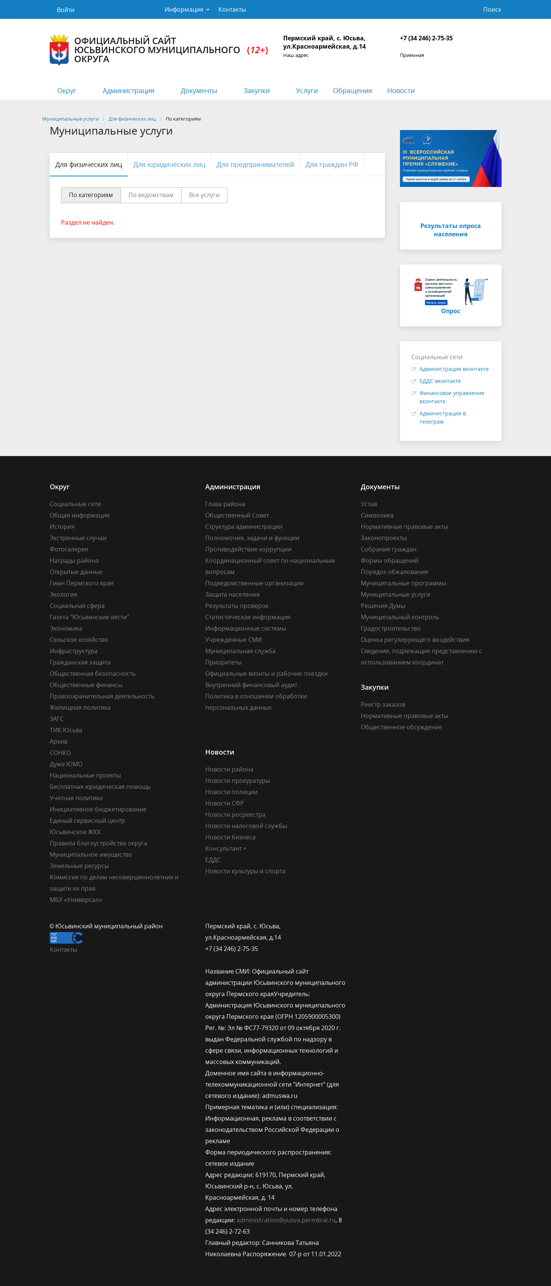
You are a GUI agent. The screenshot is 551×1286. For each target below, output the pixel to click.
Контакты (232, 9)
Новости (401, 90)
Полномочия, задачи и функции (252, 538)
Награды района (74, 560)
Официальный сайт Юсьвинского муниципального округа (159, 50)
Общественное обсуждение (401, 727)
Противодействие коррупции (248, 549)
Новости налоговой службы (246, 826)
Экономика (66, 628)
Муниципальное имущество (91, 854)
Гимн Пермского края (82, 583)
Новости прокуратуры (237, 780)
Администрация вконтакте (454, 368)
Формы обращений (389, 560)
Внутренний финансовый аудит (251, 685)
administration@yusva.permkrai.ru (286, 1220)
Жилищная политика (80, 707)
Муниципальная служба (240, 651)
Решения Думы (383, 606)
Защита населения (232, 594)
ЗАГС (57, 719)
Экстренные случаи (78, 538)
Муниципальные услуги (395, 594)
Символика (377, 515)
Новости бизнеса (230, 837)
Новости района (229, 769)
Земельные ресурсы (79, 866)
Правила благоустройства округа (98, 843)
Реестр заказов (383, 704)
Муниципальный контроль (400, 617)
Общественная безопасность (93, 673)
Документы (199, 90)
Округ (66, 90)
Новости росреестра (235, 814)
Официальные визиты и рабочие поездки (266, 673)
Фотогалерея (69, 549)
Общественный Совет (237, 515)
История (62, 526)
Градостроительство (391, 628)
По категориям (91, 195)
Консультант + (226, 848)
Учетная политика (76, 798)
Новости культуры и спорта (245, 871)
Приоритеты (223, 662)
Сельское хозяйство (79, 639)
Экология (63, 594)
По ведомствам (151, 195)
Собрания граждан (389, 549)
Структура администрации (243, 526)
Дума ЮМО (66, 764)
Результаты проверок (237, 606)
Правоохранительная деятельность (102, 696)
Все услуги (204, 195)
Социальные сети (75, 504)
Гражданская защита (80, 662)
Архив (58, 741)
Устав (369, 504)
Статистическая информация (247, 617)
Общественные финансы (86, 685)
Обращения (352, 90)
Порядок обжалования (394, 572)
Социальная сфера (77, 606)
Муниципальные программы (403, 583)
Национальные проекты (85, 775)
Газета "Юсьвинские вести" (89, 617)
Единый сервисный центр (87, 820)
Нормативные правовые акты (404, 526)
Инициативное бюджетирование (98, 809)
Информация (184, 9)
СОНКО (60, 753)
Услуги (307, 90)
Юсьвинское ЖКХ (75, 832)
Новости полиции (231, 792)
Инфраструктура (74, 651)
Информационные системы (245, 628)
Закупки (257, 90)
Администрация (128, 90)
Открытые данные (76, 572)
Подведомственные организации (254, 583)
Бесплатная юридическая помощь (100, 786)
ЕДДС (213, 860)
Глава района (225, 504)
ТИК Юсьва (66, 730)
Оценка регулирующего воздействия (415, 639)
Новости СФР (224, 803)
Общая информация (80, 515)
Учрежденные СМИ (233, 639)
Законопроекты (384, 538)
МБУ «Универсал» (76, 900)
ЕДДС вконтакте (440, 380)
